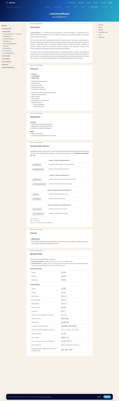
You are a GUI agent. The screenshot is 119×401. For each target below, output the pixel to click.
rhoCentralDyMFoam (8, 53)
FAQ (111, 7)
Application (100, 29)
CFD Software (71, 2)
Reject (99, 397)
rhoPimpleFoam (7, 41)
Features (100, 27)
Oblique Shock (35, 235)
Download (81, 2)
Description (100, 24)
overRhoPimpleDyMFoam (10, 43)
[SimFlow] (10, 2)
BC (89, 7)
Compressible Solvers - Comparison (12, 34)
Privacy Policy (47, 397)
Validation (104, 7)
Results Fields (101, 37)
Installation (58, 7)
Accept (107, 397)
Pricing (88, 2)
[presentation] (61, 268)
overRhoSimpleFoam (8, 39)
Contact (95, 2)
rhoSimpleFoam (7, 36)
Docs (110, 2)
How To (76, 7)
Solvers (95, 7)
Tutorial (100, 34)
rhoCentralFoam (7, 51)
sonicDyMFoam (7, 48)
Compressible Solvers (103, 32)
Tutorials (103, 2)
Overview (47, 7)
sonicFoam (6, 46)
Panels (83, 7)
